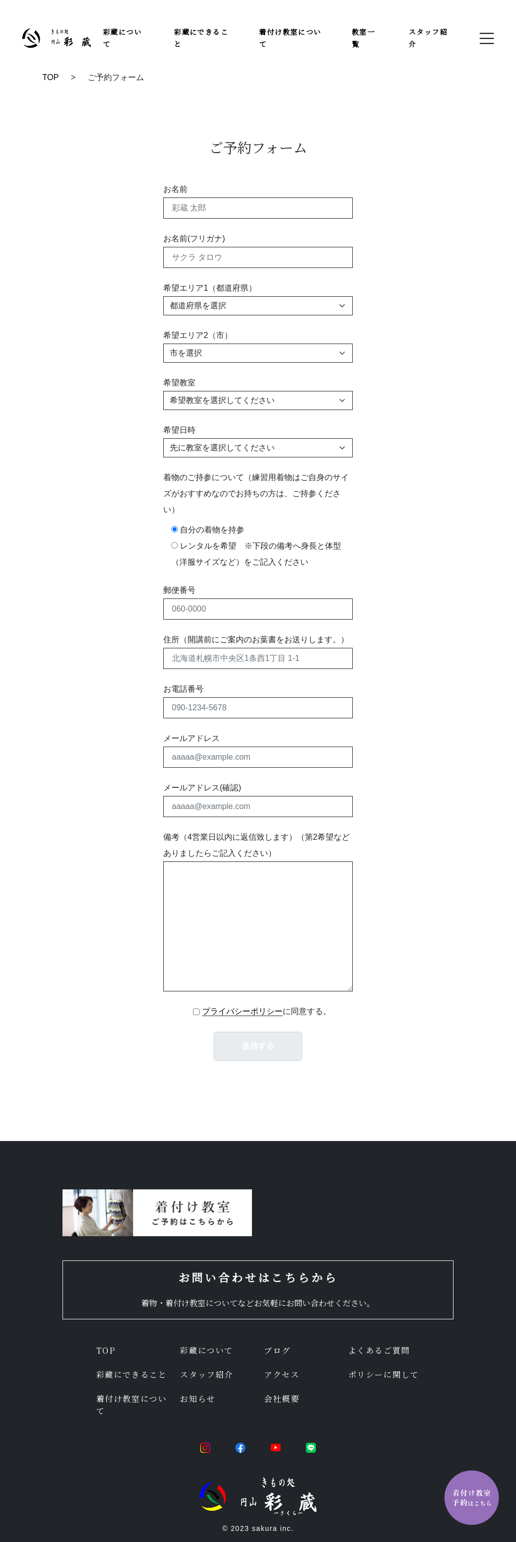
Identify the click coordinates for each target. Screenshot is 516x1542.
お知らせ (197, 1398)
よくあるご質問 (379, 1350)
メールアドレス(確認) (202, 787)
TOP (50, 77)
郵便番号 (179, 590)
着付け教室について (131, 1405)
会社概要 (281, 1398)
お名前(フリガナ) (194, 238)
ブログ (277, 1350)
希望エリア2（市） (197, 335)
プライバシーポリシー (242, 1011)
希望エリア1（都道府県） (209, 288)
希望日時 (179, 430)
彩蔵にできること (131, 1374)
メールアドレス (191, 738)
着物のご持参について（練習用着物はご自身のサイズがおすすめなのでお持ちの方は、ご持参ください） (256, 493)
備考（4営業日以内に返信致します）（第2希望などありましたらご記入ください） (256, 845)
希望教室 (179, 382)
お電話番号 (183, 689)
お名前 (175, 189)
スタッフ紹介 (206, 1374)
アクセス (281, 1374)
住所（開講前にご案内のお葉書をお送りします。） (256, 639)
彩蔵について (206, 1350)
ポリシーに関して (383, 1374)
